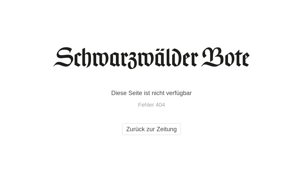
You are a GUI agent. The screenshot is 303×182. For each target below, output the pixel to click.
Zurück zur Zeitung (151, 129)
